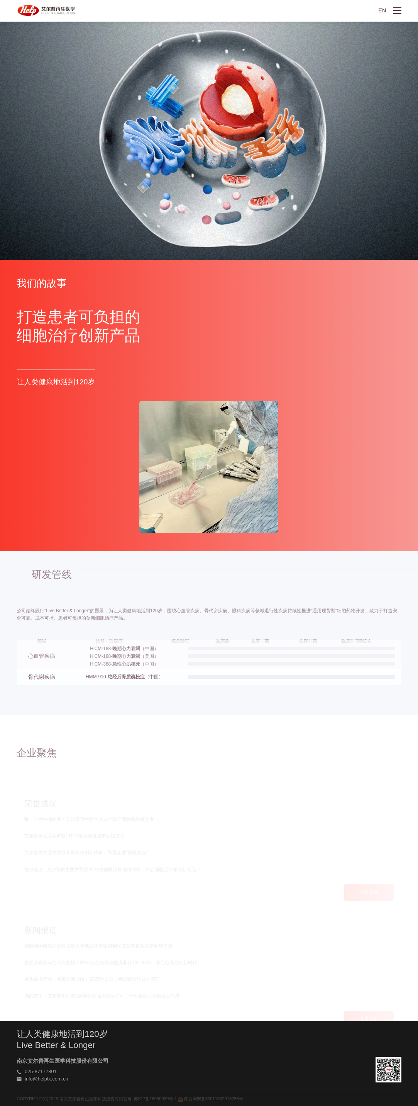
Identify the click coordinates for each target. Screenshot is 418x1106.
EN (382, 10)
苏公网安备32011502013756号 (210, 1099)
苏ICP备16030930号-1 (155, 1099)
